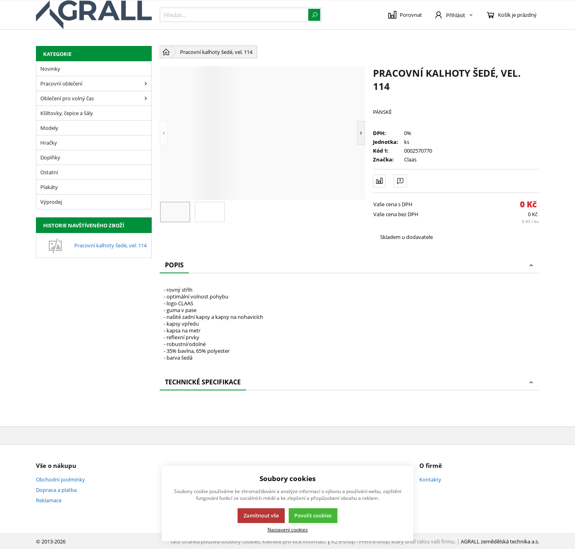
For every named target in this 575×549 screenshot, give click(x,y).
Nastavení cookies (288, 529)
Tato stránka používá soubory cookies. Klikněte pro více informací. (248, 541)
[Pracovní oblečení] (146, 83)
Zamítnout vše (261, 515)
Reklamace (48, 500)
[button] (164, 133)
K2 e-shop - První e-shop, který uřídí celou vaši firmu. (393, 541)
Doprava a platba (56, 489)
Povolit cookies (312, 515)
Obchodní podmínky (60, 479)
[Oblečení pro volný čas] (146, 98)
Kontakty (430, 479)
